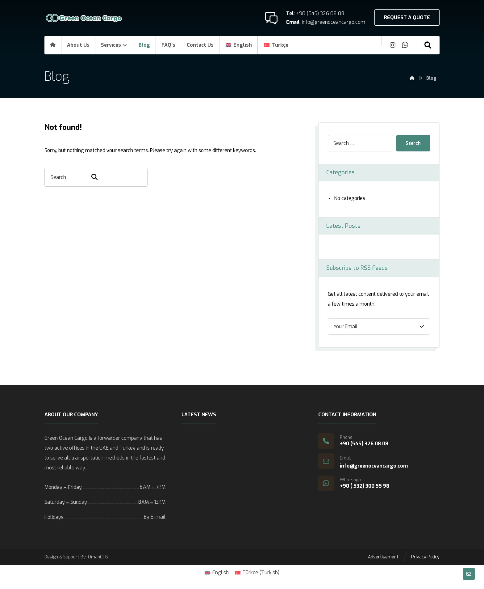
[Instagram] (392, 45)
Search (413, 143)
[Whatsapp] (405, 45)
